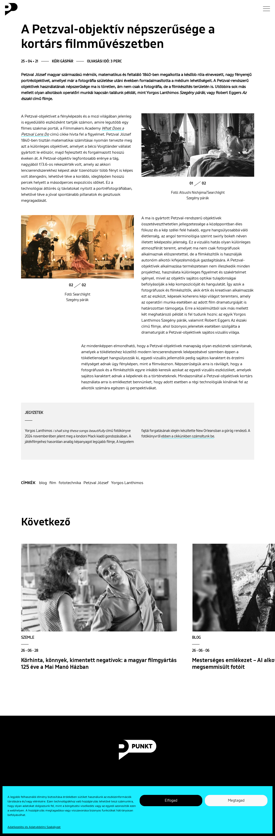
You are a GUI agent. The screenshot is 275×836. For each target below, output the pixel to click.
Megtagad (236, 800)
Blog (196, 637)
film (52, 483)
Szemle (27, 637)
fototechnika (70, 483)
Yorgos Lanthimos (127, 483)
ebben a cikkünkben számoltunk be (187, 436)
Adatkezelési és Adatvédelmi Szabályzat (34, 827)
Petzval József (96, 483)
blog (43, 483)
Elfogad (171, 800)
